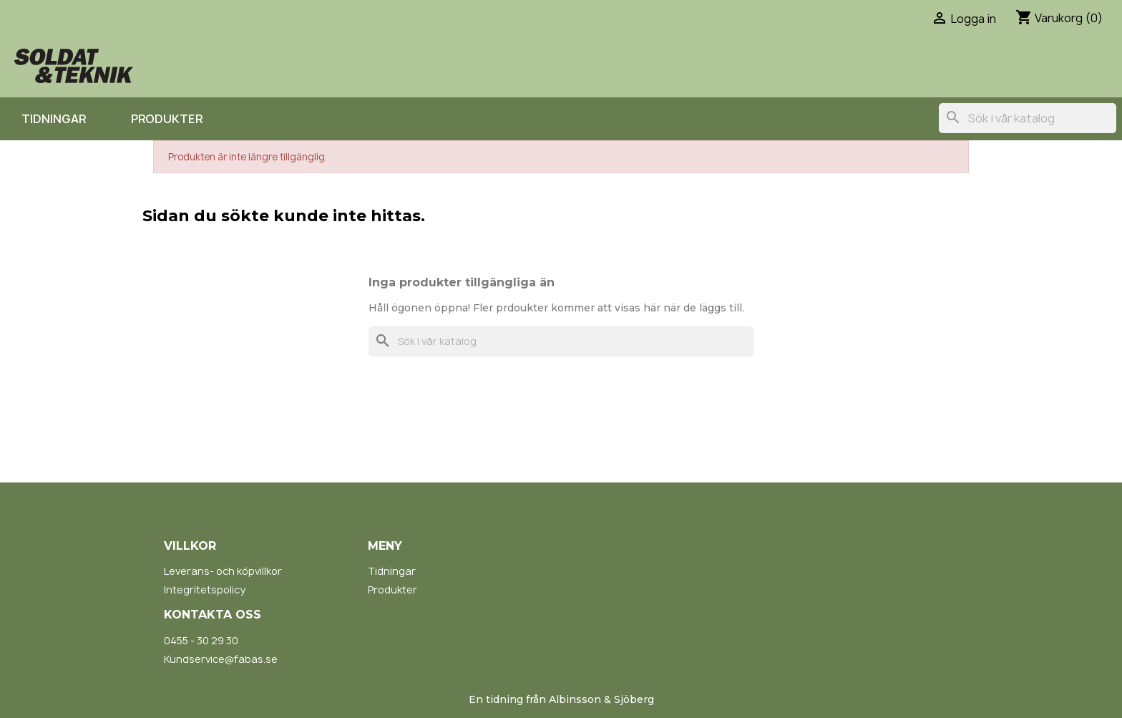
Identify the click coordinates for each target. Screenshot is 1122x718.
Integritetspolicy (204, 589)
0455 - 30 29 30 (201, 640)
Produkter (167, 119)
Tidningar (53, 119)
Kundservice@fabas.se (221, 659)
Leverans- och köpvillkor (223, 571)
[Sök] (1027, 118)
